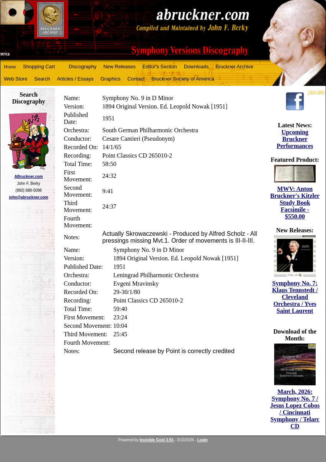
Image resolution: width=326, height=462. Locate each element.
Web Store (15, 79)
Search (42, 79)
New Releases (119, 66)
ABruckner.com (29, 176)
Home (10, 66)
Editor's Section (159, 66)
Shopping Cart (39, 66)
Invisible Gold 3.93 (157, 440)
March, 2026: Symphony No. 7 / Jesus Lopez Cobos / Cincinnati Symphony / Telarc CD (295, 408)
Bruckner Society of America (183, 79)
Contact (136, 79)
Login (202, 440)
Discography (82, 66)
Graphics (111, 79)
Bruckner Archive (234, 66)
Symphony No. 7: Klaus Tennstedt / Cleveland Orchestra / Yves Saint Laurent (295, 297)
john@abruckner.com (28, 197)
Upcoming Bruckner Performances (294, 139)
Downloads (196, 66)
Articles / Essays (75, 79)
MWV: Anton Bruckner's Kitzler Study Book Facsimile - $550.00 (294, 203)
